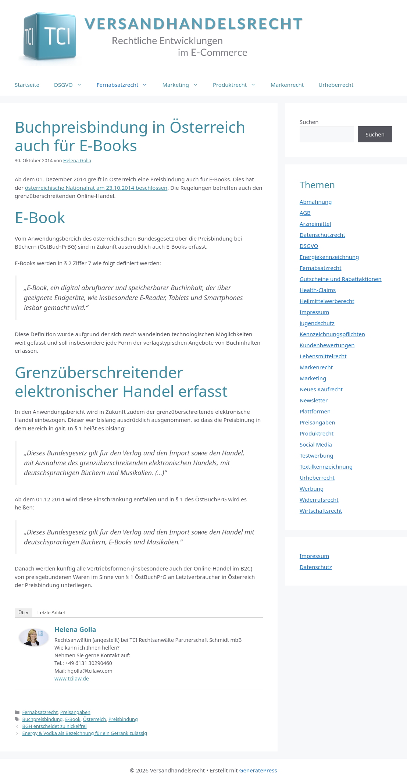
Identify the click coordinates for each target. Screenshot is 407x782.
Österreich (94, 719)
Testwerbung (316, 455)
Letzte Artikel (51, 612)
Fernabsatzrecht (126, 85)
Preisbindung (123, 719)
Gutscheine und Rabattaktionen (341, 278)
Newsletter (314, 400)
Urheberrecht (335, 84)
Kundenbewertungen (327, 345)
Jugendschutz (317, 323)
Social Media (316, 444)
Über (23, 612)
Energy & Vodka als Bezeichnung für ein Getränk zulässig (84, 733)
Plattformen (315, 411)
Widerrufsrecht (319, 499)
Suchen (309, 121)
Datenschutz (316, 566)
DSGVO (71, 85)
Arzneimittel (315, 223)
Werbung (312, 488)
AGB (305, 212)
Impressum (314, 312)
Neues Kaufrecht (321, 389)
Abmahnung (316, 201)
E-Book (73, 719)
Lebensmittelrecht (323, 356)
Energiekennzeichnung (329, 256)
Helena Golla (75, 629)
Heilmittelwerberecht (327, 301)
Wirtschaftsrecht (321, 510)
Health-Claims (318, 290)
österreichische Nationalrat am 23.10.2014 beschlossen (96, 187)
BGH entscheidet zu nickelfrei (54, 726)
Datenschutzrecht (322, 234)
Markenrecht (287, 84)
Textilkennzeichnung (326, 466)
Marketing (183, 85)
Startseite (27, 84)
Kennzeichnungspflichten (332, 334)
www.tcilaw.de (71, 678)
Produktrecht (238, 85)
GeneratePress (258, 770)
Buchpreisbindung (42, 719)
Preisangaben (75, 712)
